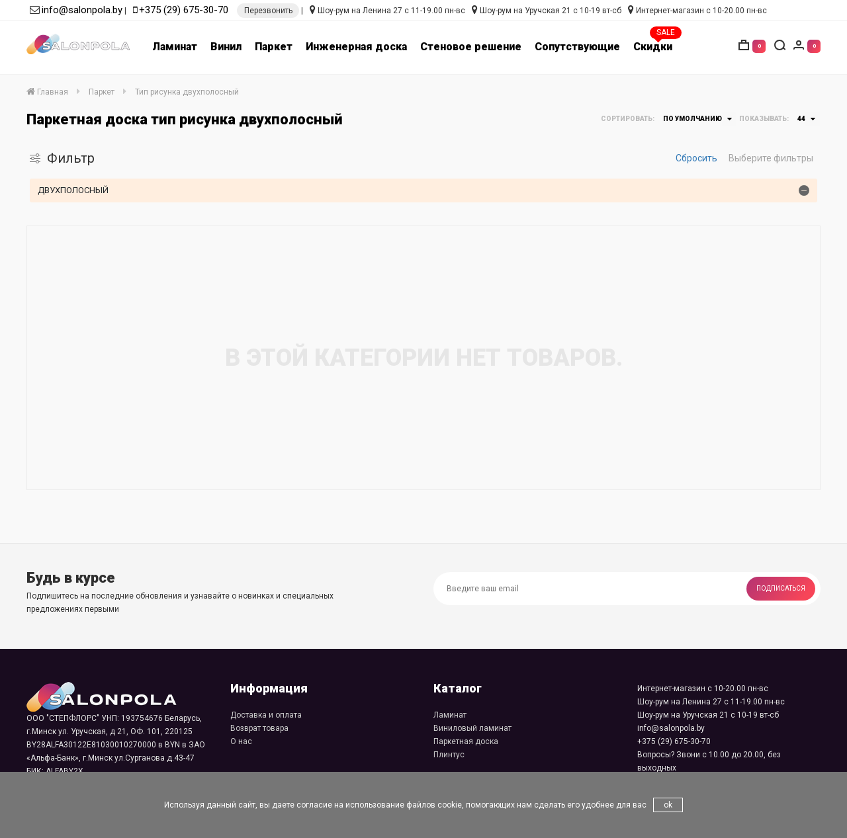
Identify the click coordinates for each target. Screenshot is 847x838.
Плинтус (449, 754)
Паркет (273, 46)
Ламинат (174, 46)
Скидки (652, 46)
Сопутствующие (577, 46)
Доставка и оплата (266, 715)
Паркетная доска (465, 741)
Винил (226, 46)
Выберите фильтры (771, 158)
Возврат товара (259, 728)
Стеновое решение (470, 46)
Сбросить (696, 158)
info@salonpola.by (82, 10)
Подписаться (780, 588)
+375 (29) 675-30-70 (183, 10)
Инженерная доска (356, 46)
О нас (241, 741)
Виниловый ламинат (472, 728)
